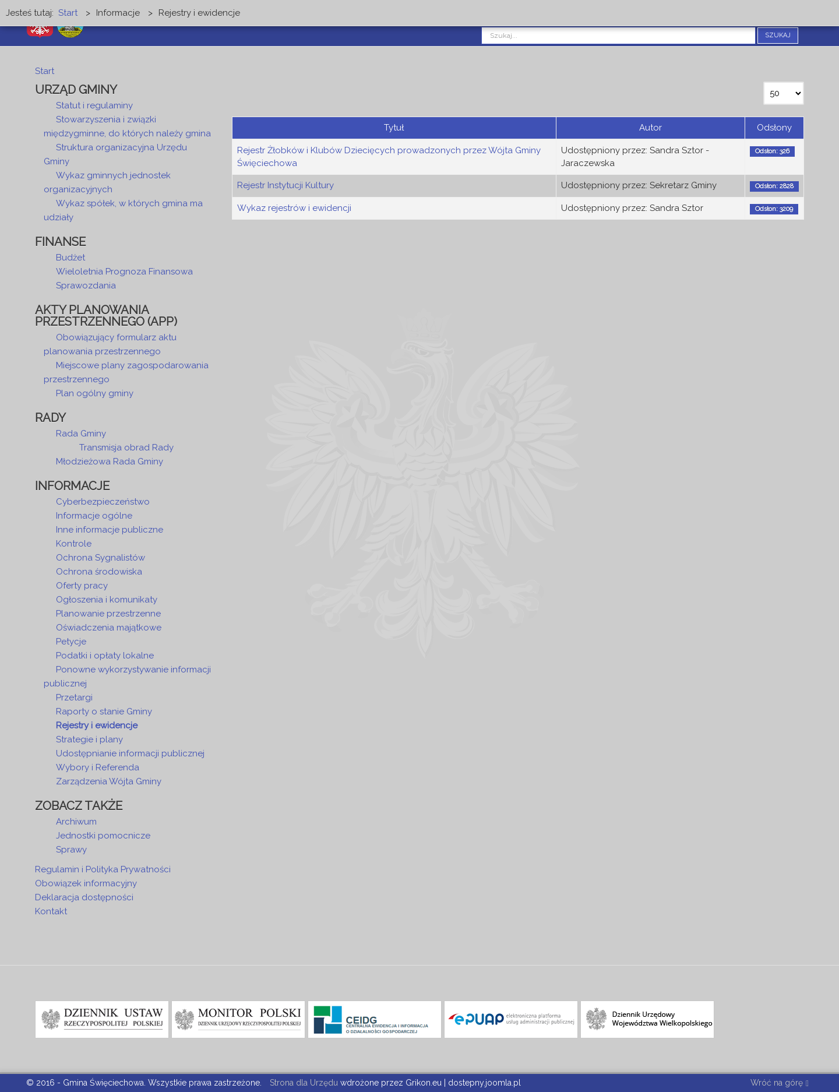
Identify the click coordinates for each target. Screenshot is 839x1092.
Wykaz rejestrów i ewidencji (294, 208)
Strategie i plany (89, 739)
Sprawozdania (86, 285)
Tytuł (394, 127)
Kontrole (73, 543)
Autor (650, 127)
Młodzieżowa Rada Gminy (109, 461)
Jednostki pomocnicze (103, 835)
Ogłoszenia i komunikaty (106, 599)
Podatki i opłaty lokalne (105, 655)
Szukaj (778, 35)
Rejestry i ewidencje (97, 725)
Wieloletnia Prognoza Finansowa (124, 271)
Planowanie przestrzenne (108, 613)
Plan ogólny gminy (94, 393)
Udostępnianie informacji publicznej (130, 753)
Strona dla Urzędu (302, 1082)
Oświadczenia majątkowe (108, 627)
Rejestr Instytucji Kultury (285, 185)
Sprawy (71, 849)
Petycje (71, 641)
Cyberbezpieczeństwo (103, 501)
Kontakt (51, 911)
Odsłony (774, 127)
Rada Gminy (81, 433)
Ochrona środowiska (99, 571)
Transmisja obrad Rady (126, 447)
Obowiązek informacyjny (86, 883)
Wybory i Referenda (97, 767)
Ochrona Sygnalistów (100, 557)
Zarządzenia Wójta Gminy (108, 781)
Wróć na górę (779, 1083)
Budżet (70, 257)
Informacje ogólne (94, 515)
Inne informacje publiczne (109, 529)
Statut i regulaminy (94, 105)
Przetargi (74, 697)
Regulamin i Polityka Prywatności (103, 869)
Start (44, 71)
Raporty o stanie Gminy (104, 711)
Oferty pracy (82, 585)
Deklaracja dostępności (84, 897)
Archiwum (76, 821)
